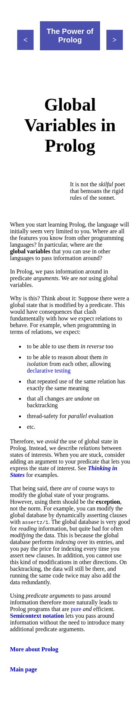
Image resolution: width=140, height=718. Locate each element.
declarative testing (49, 370)
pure (76, 609)
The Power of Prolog (70, 35)
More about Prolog (34, 649)
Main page (23, 669)
